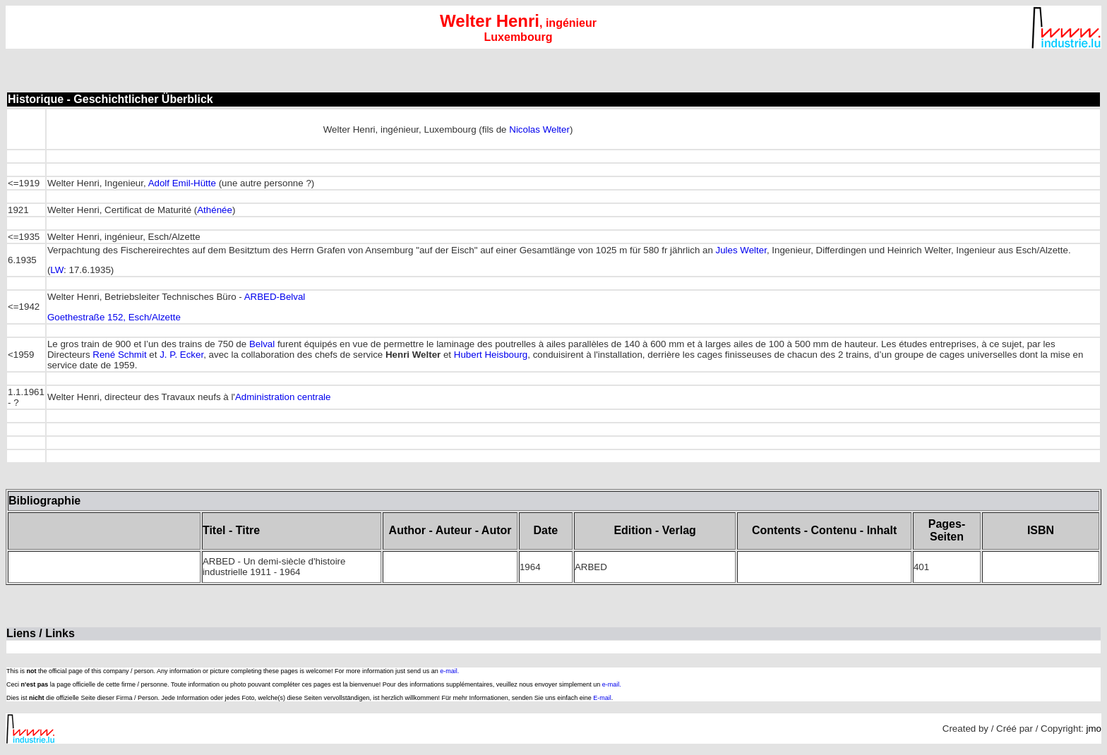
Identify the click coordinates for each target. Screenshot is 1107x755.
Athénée (214, 210)
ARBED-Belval (275, 296)
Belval (262, 344)
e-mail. (449, 671)
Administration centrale (283, 397)
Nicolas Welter (539, 129)
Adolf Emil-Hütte (182, 183)
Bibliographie (44, 501)
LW (57, 270)
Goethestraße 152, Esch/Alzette (114, 317)
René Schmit (119, 354)
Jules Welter (741, 250)
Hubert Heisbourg (490, 354)
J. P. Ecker (181, 354)
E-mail (602, 697)
